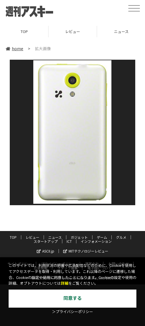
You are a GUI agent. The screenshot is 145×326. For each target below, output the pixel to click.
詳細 (64, 283)
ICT (69, 241)
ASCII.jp (45, 251)
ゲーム (102, 237)
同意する (72, 298)
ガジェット (79, 237)
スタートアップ (46, 241)
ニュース (55, 237)
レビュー (72, 31)
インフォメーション (96, 241)
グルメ (121, 237)
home (14, 48)
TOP (24, 31)
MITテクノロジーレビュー (85, 251)
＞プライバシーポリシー (72, 312)
